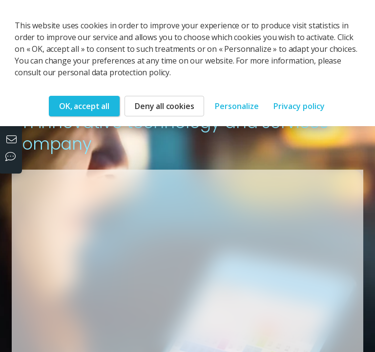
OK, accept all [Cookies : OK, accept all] (84, 106)
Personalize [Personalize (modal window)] (237, 106)
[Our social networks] (12, 157)
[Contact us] (12, 140)
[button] (239, 233)
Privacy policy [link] (299, 106)
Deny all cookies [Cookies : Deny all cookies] (164, 106)
